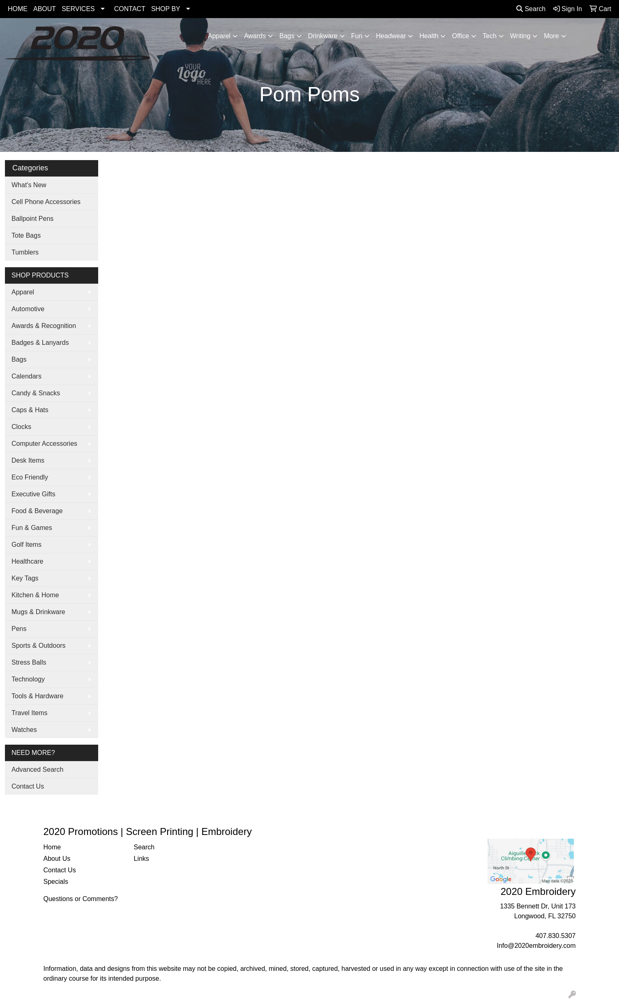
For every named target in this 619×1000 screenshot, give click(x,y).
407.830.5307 (556, 935)
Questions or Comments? (81, 898)
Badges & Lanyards (40, 342)
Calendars (26, 376)
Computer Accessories (44, 443)
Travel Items (29, 712)
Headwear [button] (391, 35)
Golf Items (26, 544)
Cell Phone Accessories (46, 201)
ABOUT (44, 8)
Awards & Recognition (44, 325)
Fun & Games (32, 527)
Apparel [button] (219, 35)
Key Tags (25, 578)
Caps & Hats (30, 409)
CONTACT (129, 8)
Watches (24, 729)
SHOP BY (165, 8)
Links (141, 858)
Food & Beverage (37, 510)
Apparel (23, 292)
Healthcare (27, 561)
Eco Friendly (30, 477)
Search (530, 8)
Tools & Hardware (37, 696)
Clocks (21, 426)
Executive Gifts (33, 494)
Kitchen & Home (35, 595)
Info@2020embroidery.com (536, 945)
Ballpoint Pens (32, 218)
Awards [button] (255, 35)
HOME (18, 8)
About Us (57, 858)
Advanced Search (37, 769)
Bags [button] (286, 35)
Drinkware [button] (323, 35)
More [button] (551, 35)
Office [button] (460, 35)
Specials (56, 881)
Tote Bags (26, 235)
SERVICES (78, 8)
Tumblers (25, 252)
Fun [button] (357, 35)
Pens (19, 628)
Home (52, 847)
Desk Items (28, 460)
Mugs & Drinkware (38, 611)
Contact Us (28, 786)
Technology (28, 679)
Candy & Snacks (36, 393)
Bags (19, 359)
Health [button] (428, 35)
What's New (29, 184)
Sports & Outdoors (39, 645)
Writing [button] (520, 35)
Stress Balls (29, 662)
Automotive (28, 308)
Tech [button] (490, 35)
